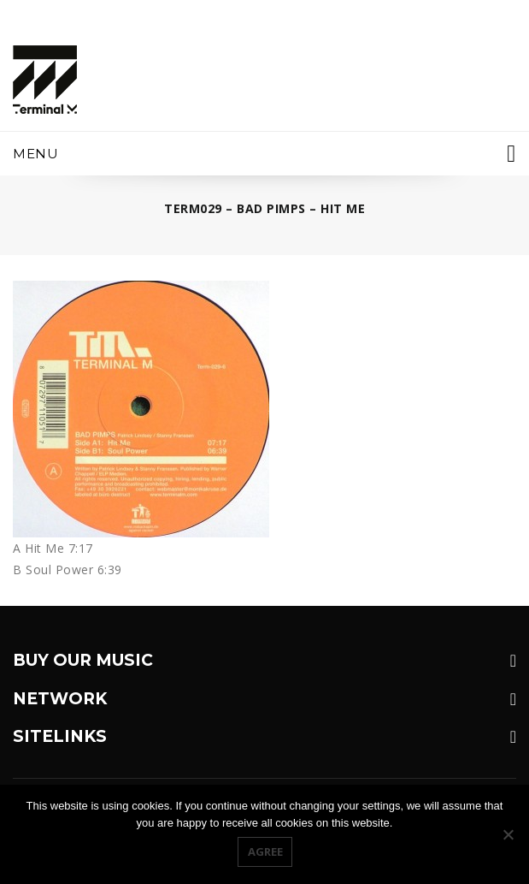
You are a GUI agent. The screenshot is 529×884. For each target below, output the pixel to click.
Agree (265, 851)
